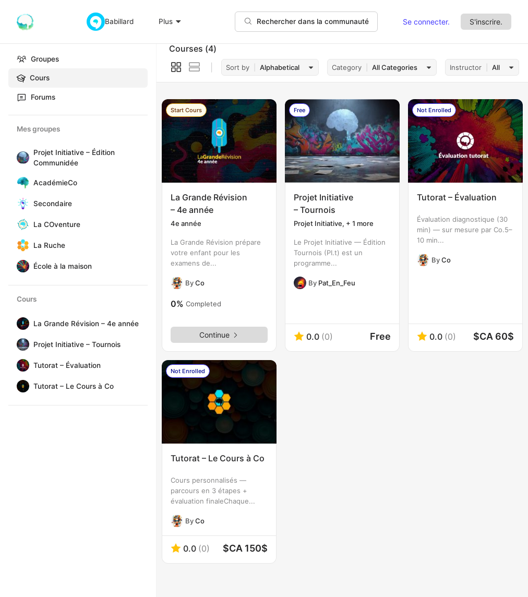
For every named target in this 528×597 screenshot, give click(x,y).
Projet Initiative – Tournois (77, 344)
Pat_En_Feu (336, 283)
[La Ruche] (20, 245)
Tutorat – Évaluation (67, 365)
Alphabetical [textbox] (279, 67)
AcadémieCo (55, 182)
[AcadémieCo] (20, 182)
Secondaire (52, 203)
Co (200, 283)
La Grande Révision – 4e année (86, 323)
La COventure (56, 224)
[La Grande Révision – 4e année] (20, 323)
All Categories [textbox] (394, 67)
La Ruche (49, 245)
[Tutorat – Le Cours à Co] (20, 386)
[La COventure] (20, 224)
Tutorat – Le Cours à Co (73, 386)
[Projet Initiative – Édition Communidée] (20, 157)
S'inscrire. (486, 21)
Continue (219, 334)
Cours (33, 78)
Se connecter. (426, 21)
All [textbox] (496, 67)
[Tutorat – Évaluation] (20, 365)
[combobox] (285, 67)
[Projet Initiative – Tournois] (20, 344)
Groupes (38, 59)
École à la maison (62, 266)
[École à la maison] (20, 266)
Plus (170, 21)
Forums (36, 97)
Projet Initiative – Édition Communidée (74, 157)
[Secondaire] (20, 203)
